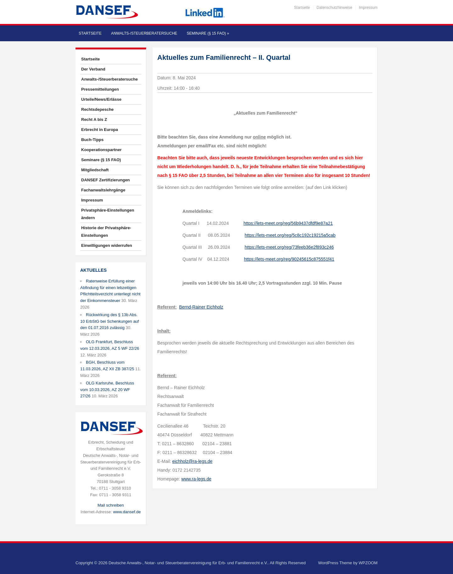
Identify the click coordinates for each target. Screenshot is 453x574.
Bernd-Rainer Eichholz (201, 307)
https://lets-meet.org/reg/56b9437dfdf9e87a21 (288, 223)
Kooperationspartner (101, 149)
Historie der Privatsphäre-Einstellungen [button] (106, 231)
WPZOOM (368, 562)
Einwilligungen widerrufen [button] (106, 245)
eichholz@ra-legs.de (192, 461)
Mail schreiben (111, 505)
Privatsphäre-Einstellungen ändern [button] (107, 214)
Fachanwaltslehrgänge (103, 190)
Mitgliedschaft (95, 170)
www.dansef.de (127, 511)
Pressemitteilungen (100, 89)
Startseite (302, 7)
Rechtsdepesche (97, 109)
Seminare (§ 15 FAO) (208, 33)
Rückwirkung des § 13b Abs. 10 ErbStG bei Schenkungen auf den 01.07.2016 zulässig (109, 321)
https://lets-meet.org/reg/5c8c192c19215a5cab (290, 235)
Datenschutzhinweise (334, 7)
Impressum (368, 7)
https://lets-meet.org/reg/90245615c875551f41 (289, 259)
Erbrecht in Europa (99, 129)
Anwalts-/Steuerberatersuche (144, 33)
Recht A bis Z (94, 119)
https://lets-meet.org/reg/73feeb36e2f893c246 (289, 247)
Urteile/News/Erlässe (101, 99)
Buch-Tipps (92, 139)
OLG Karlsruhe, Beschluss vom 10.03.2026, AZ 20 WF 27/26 (107, 390)
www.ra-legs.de (196, 478)
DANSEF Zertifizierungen (105, 180)
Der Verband (93, 69)
